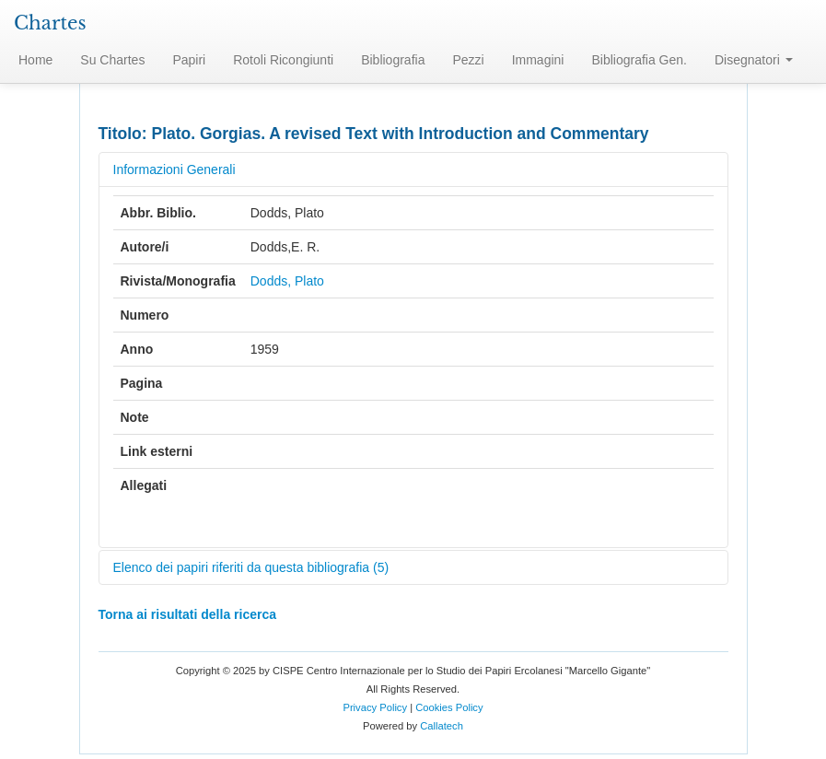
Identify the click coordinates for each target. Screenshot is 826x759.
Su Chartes (112, 60)
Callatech (441, 725)
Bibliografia (393, 60)
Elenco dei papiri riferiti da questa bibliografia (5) (251, 567)
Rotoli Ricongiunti (283, 60)
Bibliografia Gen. (639, 60)
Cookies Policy (449, 707)
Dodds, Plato (287, 281)
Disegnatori (754, 60)
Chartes (50, 23)
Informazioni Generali (174, 169)
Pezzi (467, 60)
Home (35, 60)
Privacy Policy (375, 707)
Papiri (188, 60)
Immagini (538, 60)
